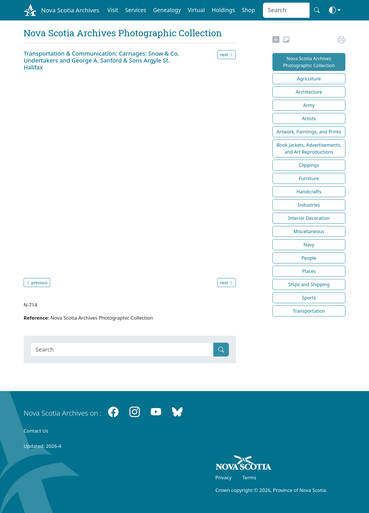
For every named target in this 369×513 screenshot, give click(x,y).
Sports (309, 298)
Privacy (223, 477)
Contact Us (36, 430)
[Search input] (286, 10)
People (309, 258)
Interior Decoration (309, 218)
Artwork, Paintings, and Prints (309, 132)
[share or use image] (286, 40)
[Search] (122, 350)
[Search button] (316, 10)
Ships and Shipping (309, 284)
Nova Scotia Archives (70, 10)
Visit (112, 10)
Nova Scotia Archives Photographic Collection (309, 62)
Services (135, 10)
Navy (309, 245)
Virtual (196, 10)
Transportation (309, 311)
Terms (249, 477)
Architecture (309, 92)
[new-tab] (275, 40)
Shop (248, 10)
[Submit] (221, 350)
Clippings (309, 165)
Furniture (309, 178)
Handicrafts (308, 191)
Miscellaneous (308, 231)
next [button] (226, 54)
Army (309, 105)
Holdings (223, 10)
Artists (309, 118)
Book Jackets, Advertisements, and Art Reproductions (308, 148)
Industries (309, 205)
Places (309, 271)
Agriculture (309, 79)
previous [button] (37, 282)
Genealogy (167, 10)
